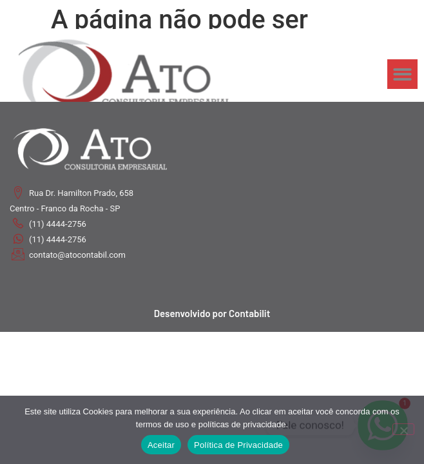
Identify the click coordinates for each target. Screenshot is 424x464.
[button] (402, 74)
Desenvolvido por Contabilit (212, 313)
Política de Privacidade (238, 445)
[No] (403, 429)
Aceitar (161, 445)
